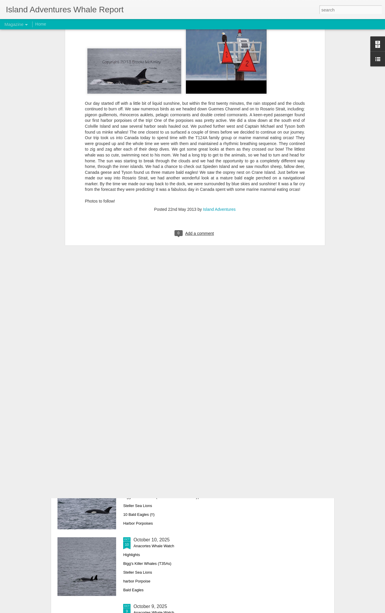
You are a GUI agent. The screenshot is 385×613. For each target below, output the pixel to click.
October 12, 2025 (151, 406)
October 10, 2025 (151, 539)
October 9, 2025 (150, 606)
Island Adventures (219, 143)
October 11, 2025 (151, 473)
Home (40, 24)
